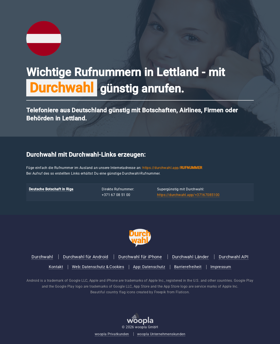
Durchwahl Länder (190, 256)
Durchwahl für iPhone (140, 256)
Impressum (220, 267)
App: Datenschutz (149, 267)
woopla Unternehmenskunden (161, 334)
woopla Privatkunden (112, 334)
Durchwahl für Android (85, 256)
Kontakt (56, 267)
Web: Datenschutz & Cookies (98, 267)
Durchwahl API (233, 256)
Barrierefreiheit (187, 267)
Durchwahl (42, 256)
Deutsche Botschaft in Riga (51, 189)
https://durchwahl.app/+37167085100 (188, 195)
